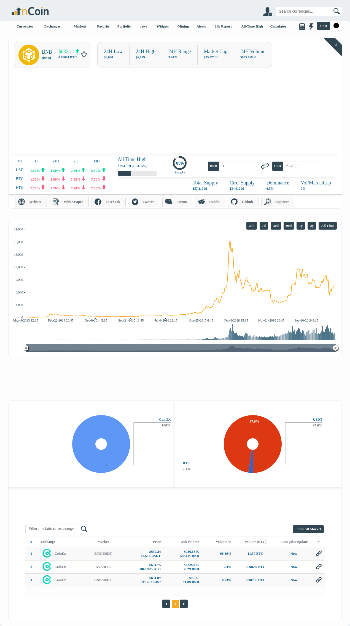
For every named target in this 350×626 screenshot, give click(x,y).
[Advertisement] (175, 112)
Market (103, 542)
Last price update (294, 542)
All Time (327, 226)
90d (289, 226)
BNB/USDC (103, 580)
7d (264, 226)
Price (157, 542)
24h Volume (190, 542)
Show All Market (308, 529)
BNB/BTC (103, 567)
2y (312, 226)
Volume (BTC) (256, 542)
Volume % (223, 542)
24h (251, 226)
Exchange (48, 542)
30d (276, 226)
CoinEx (60, 554)
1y (301, 226)
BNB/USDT (103, 554)
